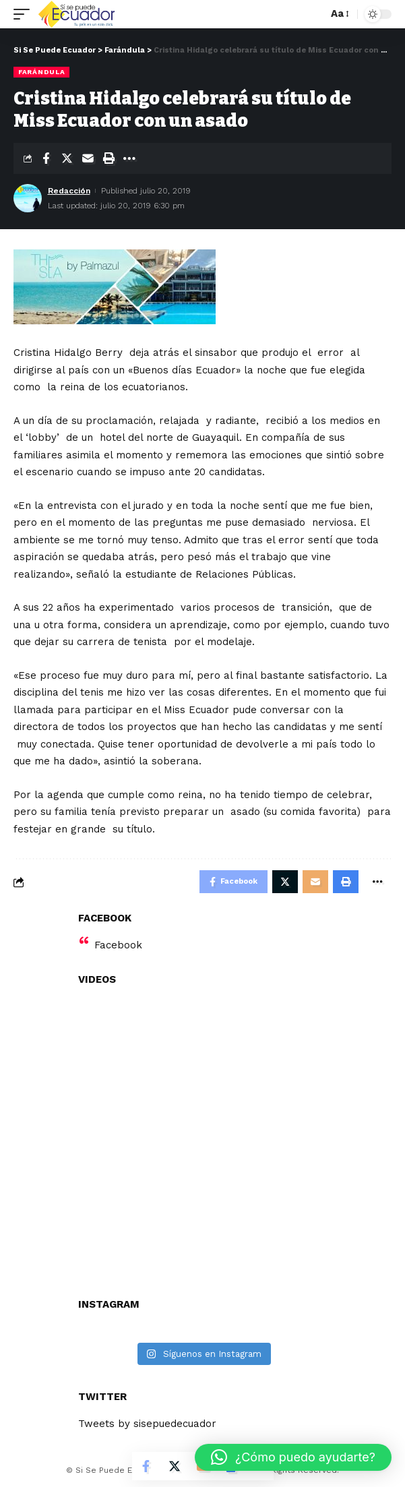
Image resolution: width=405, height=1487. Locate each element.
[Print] (108, 158)
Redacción (69, 190)
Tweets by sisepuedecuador (147, 1424)
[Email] (87, 158)
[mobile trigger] (24, 14)
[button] (293, 1457)
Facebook (118, 945)
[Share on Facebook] (45, 158)
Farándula (41, 71)
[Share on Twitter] (66, 158)
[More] (129, 158)
